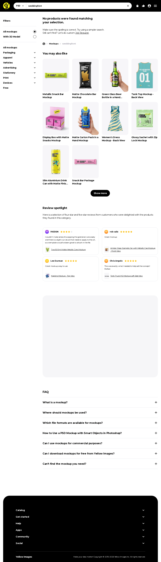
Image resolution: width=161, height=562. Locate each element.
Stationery (9, 72)
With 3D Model (19, 36)
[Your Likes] (143, 5)
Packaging (9, 52)
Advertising (9, 67)
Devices (7, 82)
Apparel (7, 57)
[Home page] (44, 44)
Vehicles (8, 62)
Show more (100, 193)
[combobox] (79, 6)
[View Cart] (137, 5)
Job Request (82, 32)
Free (5, 87)
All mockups (19, 31)
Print (6, 77)
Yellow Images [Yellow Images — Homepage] (24, 556)
